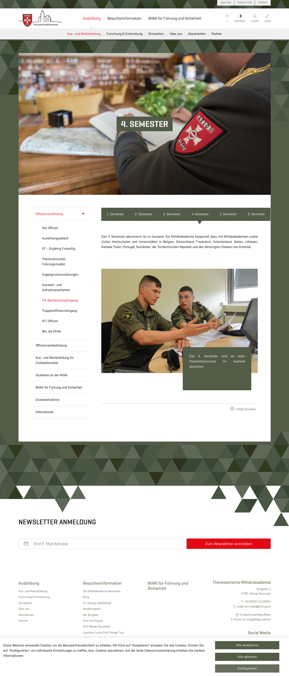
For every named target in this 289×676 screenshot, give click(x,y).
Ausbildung (91, 18)
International (44, 412)
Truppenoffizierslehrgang (59, 311)
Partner (216, 34)
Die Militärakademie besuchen (101, 591)
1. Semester (115, 214)
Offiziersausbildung (49, 214)
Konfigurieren (247, 668)
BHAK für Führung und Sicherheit (174, 18)
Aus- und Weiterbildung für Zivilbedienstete (55, 360)
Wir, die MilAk (51, 331)
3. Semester (171, 214)
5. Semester (228, 214)
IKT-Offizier (50, 321)
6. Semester (256, 214)
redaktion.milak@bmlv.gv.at (254, 606)
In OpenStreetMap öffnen (255, 614)
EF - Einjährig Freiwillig (58, 249)
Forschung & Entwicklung (124, 34)
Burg (86, 597)
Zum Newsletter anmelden (228, 543)
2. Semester (143, 214)
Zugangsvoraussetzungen (60, 274)
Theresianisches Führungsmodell (54, 261)
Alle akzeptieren (247, 645)
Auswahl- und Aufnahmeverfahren (56, 287)
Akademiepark (92, 608)
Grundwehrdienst (47, 400)
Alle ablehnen (247, 657)
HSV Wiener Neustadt (96, 626)
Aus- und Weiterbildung (84, 34)
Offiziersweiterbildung (51, 345)
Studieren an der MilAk (51, 375)
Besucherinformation (124, 18)
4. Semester (200, 214)
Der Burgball (90, 615)
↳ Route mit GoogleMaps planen (251, 619)
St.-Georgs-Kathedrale (97, 603)
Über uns (176, 34)
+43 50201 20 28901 (257, 601)
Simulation (156, 34)
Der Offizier (50, 228)
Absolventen (197, 34)
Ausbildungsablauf (55, 238)
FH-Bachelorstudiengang (60, 300)
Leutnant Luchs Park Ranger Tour (103, 632)
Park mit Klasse (93, 620)
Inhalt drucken (243, 409)
